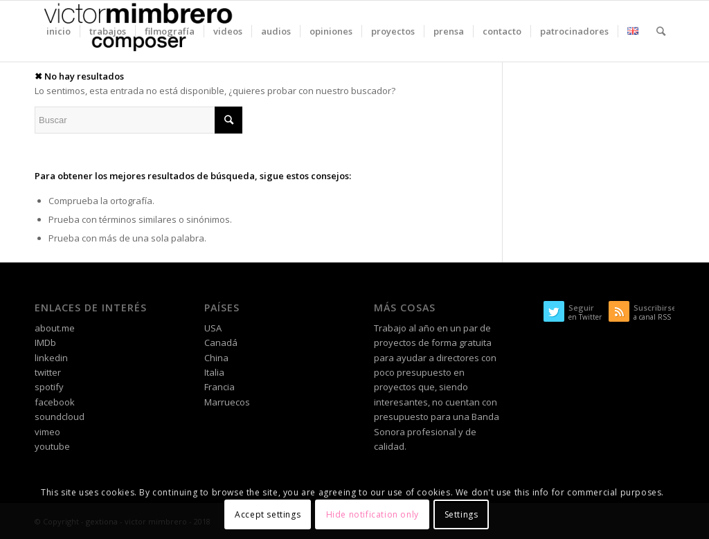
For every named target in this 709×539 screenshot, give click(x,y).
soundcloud (59, 416)
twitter (48, 372)
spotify (49, 387)
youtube (52, 446)
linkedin (51, 357)
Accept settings (267, 514)
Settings (461, 514)
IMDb (45, 342)
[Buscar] (660, 31)
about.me (55, 328)
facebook (55, 402)
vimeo (47, 432)
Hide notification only (372, 514)
